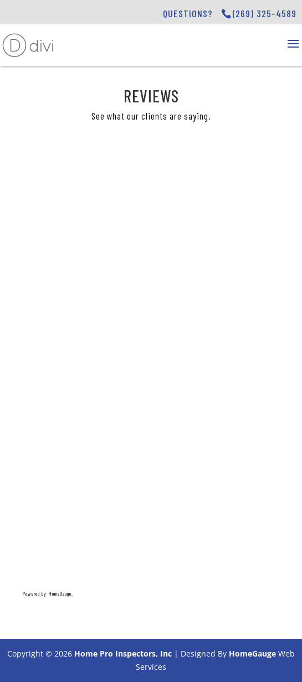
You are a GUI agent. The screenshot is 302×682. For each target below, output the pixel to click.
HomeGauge (252, 653)
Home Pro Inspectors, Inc (123, 653)
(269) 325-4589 (264, 13)
